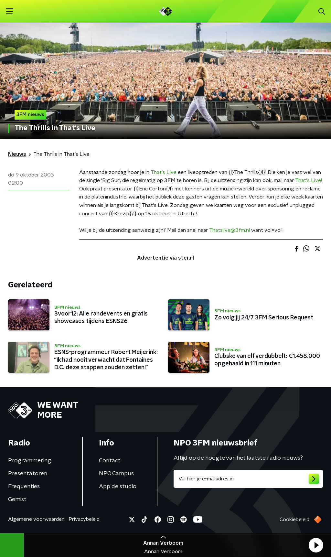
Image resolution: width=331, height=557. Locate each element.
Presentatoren (27, 474)
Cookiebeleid (294, 519)
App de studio (117, 486)
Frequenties (24, 486)
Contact (110, 461)
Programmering (29, 461)
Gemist (17, 499)
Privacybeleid (84, 519)
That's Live (163, 172)
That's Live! (308, 180)
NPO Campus (116, 474)
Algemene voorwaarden (36, 519)
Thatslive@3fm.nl (229, 230)
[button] (315, 545)
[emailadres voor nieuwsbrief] (248, 479)
